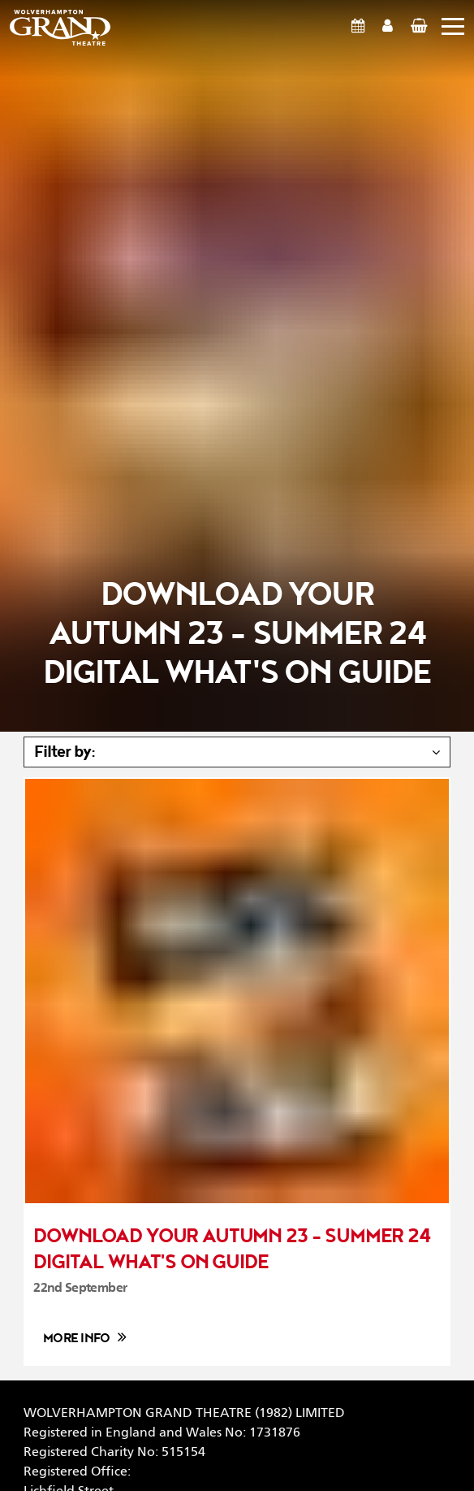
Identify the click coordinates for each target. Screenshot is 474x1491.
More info (76, 1338)
